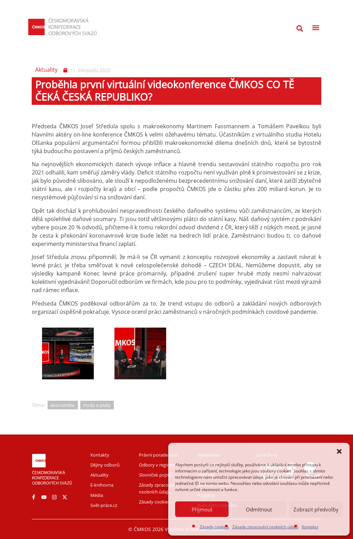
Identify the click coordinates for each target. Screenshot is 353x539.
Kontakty (310, 527)
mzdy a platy (97, 405)
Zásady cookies (214, 527)
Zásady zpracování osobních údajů (265, 527)
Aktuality (46, 69)
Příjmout (202, 509)
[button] (339, 451)
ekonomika (62, 405)
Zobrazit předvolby (316, 509)
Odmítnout (259, 509)
